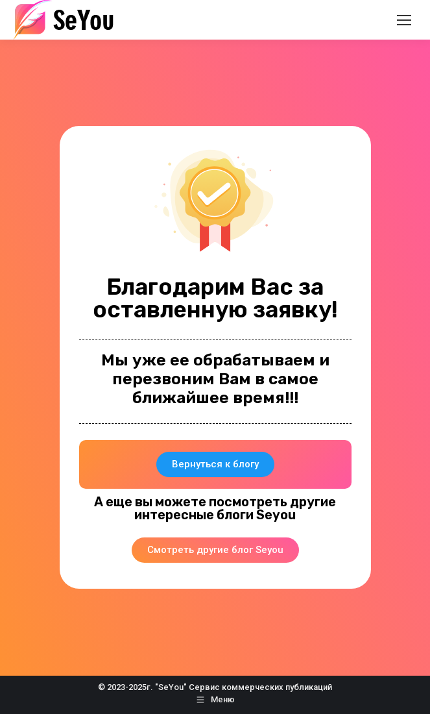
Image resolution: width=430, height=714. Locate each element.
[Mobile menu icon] (404, 20)
